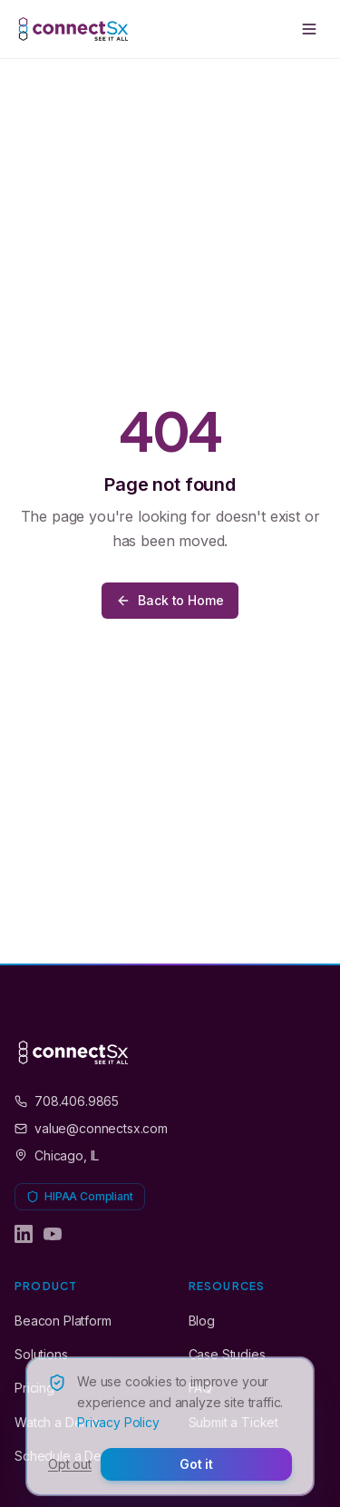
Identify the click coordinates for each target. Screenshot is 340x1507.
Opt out (70, 1464)
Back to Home (169, 600)
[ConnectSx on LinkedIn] (24, 1234)
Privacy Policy (118, 1422)
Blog (202, 1320)
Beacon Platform (63, 1320)
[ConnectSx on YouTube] (53, 1234)
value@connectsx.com (91, 1128)
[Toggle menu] (309, 29)
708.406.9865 (67, 1101)
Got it (196, 1464)
